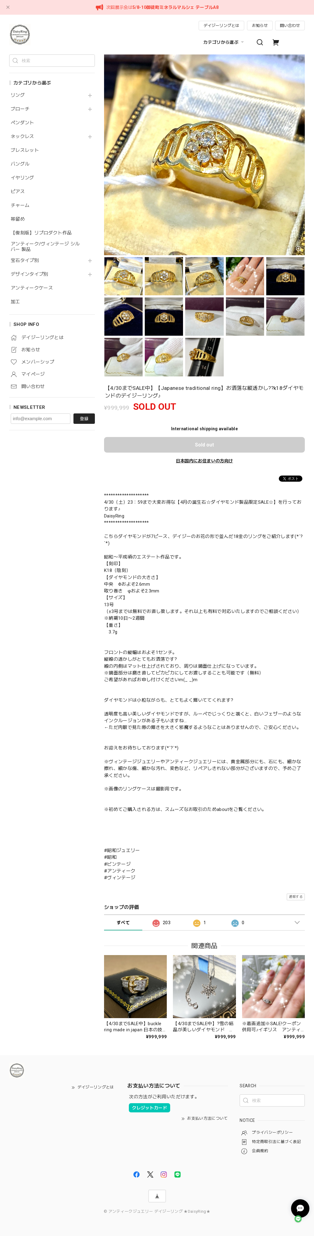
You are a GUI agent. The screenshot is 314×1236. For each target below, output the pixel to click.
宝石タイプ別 (27, 260)
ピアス (18, 191)
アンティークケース (32, 288)
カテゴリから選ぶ (224, 42)
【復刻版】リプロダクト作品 (41, 233)
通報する (296, 897)
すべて (123, 922)
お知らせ (260, 25)
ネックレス (22, 136)
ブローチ (20, 109)
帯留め (18, 219)
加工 (15, 301)
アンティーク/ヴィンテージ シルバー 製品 (45, 246)
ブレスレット (25, 150)
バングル (20, 164)
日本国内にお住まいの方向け (204, 460)
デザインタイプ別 (29, 274)
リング (18, 95)
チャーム (20, 205)
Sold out (204, 445)
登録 (84, 418)
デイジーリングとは (221, 25)
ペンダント (22, 122)
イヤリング (22, 178)
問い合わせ (290, 25)
